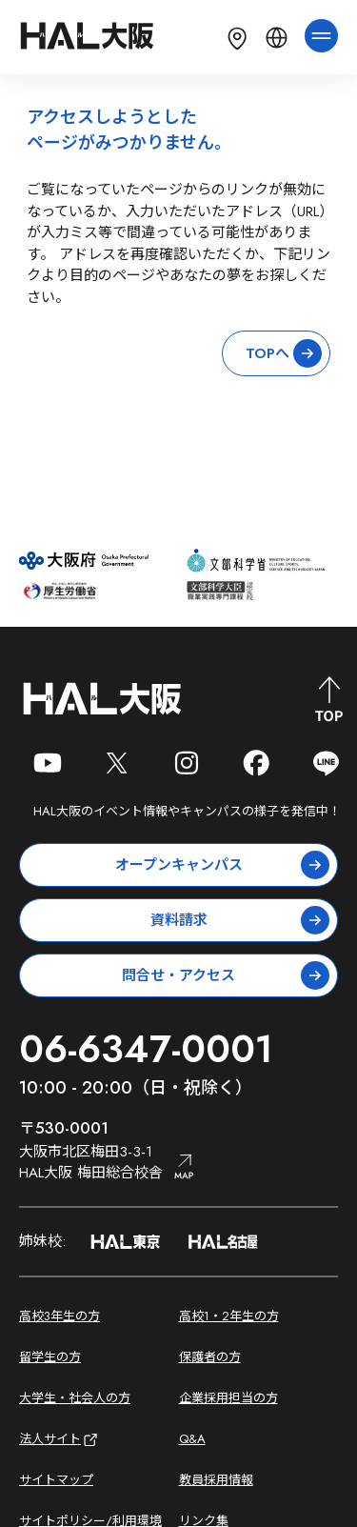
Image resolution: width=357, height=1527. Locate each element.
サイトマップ (56, 1480)
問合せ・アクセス (225, 975)
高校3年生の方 (59, 1316)
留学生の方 (50, 1357)
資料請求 (240, 920)
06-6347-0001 (146, 1048)
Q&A (192, 1439)
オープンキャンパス (222, 865)
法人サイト (59, 1440)
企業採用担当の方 (228, 1398)
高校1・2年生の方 (229, 1316)
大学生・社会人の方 (74, 1398)
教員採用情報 (216, 1480)
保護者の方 (210, 1357)
